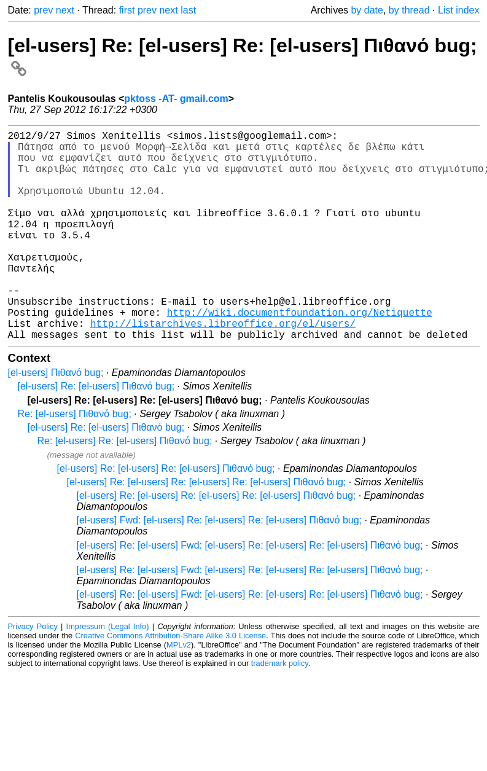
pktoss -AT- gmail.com (176, 98)
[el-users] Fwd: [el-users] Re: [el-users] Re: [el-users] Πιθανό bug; (219, 567)
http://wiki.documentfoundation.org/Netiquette (299, 354)
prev (43, 10)
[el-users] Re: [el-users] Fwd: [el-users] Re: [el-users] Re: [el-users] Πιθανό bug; (250, 592)
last (188, 10)
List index (459, 10)
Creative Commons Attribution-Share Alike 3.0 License (170, 682)
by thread (409, 10)
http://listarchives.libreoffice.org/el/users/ (223, 367)
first (127, 10)
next (65, 10)
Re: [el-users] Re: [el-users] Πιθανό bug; (124, 487)
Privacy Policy (33, 673)
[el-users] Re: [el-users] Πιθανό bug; (96, 433)
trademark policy (279, 709)
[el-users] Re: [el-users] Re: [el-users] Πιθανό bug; (166, 515)
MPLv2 (178, 691)
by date (367, 10)
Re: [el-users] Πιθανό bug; (74, 460)
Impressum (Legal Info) (107, 673)
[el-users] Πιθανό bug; (56, 419)
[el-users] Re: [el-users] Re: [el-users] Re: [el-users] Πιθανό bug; (206, 528)
